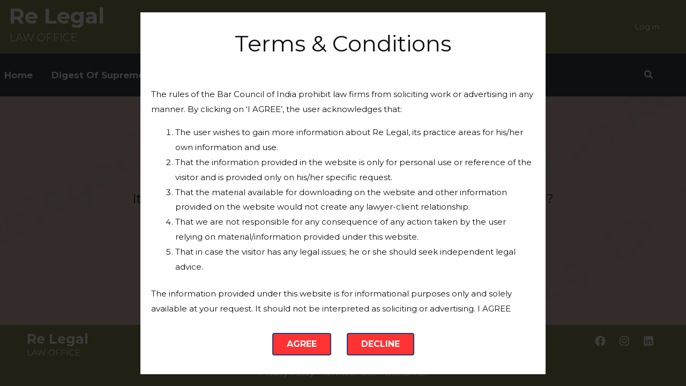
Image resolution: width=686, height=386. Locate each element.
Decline (380, 344)
